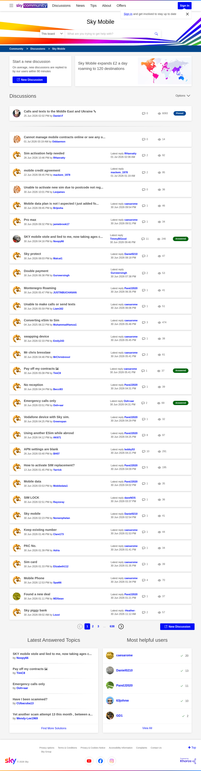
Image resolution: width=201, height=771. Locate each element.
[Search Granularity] (52, 34)
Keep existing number (40, 529)
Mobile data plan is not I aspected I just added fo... (61, 203)
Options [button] (180, 95)
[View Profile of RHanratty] (59, 157)
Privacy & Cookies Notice (93, 747)
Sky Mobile (100, 22)
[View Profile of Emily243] (58, 341)
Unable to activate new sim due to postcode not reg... (63, 187)
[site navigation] (11, 6)
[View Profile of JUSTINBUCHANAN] (65, 292)
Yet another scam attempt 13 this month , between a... (53, 714)
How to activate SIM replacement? (49, 465)
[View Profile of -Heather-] (129, 610)
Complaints (141, 747)
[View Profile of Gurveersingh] (61, 275)
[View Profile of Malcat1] (57, 258)
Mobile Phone (34, 578)
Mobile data (32, 481)
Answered (180, 238)
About (106, 6)
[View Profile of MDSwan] (58, 598)
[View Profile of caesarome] (131, 203)
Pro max (30, 219)
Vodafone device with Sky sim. (46, 417)
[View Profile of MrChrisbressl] (61, 357)
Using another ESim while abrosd (49, 433)
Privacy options (46, 747)
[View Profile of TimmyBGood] (118, 238)
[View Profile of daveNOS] (130, 497)
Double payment (36, 271)
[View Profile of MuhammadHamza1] (65, 324)
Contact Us (156, 747)
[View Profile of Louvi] (56, 614)
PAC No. (30, 546)
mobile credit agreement (42, 170)
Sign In (184, 5)
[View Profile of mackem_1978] (61, 175)
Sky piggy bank (35, 610)
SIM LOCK (31, 497)
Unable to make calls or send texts (49, 304)
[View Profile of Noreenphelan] (61, 518)
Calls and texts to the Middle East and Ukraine (58, 111)
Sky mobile (32, 513)
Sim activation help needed (44, 153)
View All (147, 728)
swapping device (36, 336)
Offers (121, 6)
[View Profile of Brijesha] (58, 208)
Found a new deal (37, 594)
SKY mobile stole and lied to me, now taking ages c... (63, 236)
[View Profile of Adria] (56, 550)
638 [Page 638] (112, 626)
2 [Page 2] (93, 626)
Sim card (30, 562)
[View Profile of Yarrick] (57, 470)
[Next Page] (121, 626)
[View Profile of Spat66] (57, 582)
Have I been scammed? (30, 699)
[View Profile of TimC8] (57, 373)
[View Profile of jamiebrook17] (61, 224)
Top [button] (193, 747)
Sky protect (32, 254)
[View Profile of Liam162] (58, 308)
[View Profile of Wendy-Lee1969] (27, 718)
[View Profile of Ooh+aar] (58, 405)
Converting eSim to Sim (41, 320)
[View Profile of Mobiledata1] (60, 486)
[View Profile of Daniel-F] (58, 115)
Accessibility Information (121, 747)
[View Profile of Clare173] (58, 534)
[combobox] (108, 34)
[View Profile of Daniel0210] (131, 254)
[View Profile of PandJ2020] (131, 288)
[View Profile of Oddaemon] (58, 141)
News (80, 6)
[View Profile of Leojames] (59, 192)
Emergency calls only (40, 401)
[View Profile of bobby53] (129, 449)
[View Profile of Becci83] (58, 389)
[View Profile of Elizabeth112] (60, 566)
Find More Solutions (53, 728)
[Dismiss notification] (187, 14)
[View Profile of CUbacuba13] (25, 703)
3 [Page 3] (98, 626)
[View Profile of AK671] (57, 437)
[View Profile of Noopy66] (58, 241)
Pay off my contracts (40, 368)
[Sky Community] (31, 5)
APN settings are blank (41, 449)
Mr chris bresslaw (37, 352)
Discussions (61, 6)
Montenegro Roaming (40, 288)
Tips (93, 6)
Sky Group (46, 751)
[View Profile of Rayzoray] (58, 502)
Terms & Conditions (67, 747)
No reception (33, 385)
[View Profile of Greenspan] (59, 421)
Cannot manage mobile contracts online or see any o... (64, 137)
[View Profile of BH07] (56, 453)
